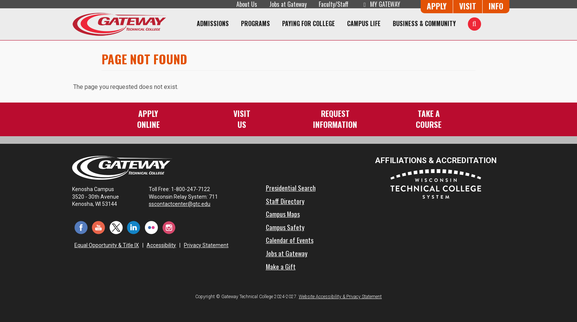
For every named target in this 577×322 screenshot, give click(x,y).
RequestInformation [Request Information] (335, 118)
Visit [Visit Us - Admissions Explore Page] (467, 6)
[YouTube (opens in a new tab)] (99, 226)
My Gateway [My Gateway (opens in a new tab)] (380, 4)
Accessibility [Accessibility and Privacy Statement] (161, 245)
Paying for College (308, 23)
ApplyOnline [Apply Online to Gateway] (148, 118)
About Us (246, 4)
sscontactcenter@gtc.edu (183, 204)
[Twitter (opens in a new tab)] (116, 226)
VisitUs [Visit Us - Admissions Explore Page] (241, 118)
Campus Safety (285, 227)
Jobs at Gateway (288, 4)
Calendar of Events (289, 240)
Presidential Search (291, 188)
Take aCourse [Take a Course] (428, 118)
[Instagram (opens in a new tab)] (169, 226)
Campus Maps (283, 214)
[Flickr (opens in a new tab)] (151, 226)
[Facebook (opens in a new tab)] (81, 226)
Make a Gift (281, 266)
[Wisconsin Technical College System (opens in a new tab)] (435, 183)
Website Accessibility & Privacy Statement (340, 296)
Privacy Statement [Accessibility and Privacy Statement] (206, 245)
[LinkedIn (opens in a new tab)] (134, 226)
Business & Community (424, 23)
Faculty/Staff (334, 4)
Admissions (213, 23)
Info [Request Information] (496, 6)
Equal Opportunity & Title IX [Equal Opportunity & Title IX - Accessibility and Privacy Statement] (106, 245)
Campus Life (364, 23)
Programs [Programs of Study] (255, 23)
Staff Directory (285, 201)
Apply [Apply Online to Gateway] (437, 6)
